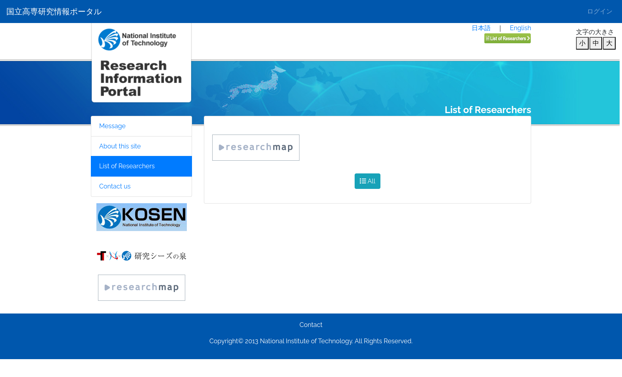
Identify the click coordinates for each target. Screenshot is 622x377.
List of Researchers (127, 166)
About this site (120, 146)
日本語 (481, 28)
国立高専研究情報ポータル (54, 11)
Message (112, 126)
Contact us (115, 186)
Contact (311, 325)
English (520, 28)
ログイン (599, 11)
